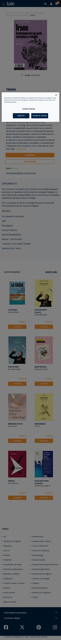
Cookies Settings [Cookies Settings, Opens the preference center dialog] (28, 109)
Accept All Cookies (40, 116)
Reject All (21, 116)
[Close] (56, 95)
